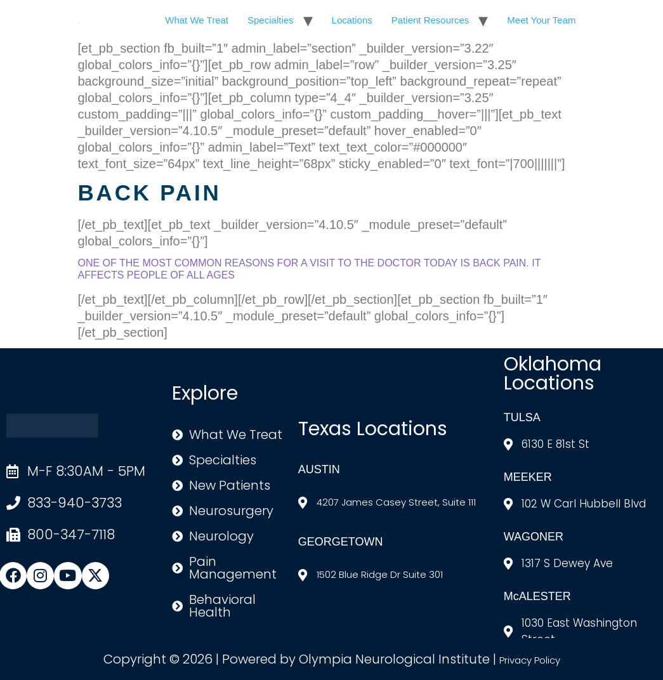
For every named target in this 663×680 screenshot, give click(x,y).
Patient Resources (430, 20)
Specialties (270, 20)
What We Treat (196, 20)
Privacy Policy (529, 660)
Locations (352, 20)
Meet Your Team (541, 20)
